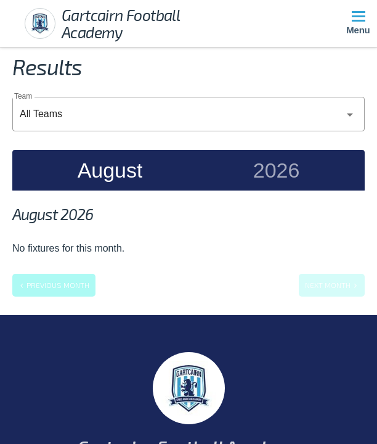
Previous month (53, 285)
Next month (332, 285)
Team (23, 96)
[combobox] (188, 114)
